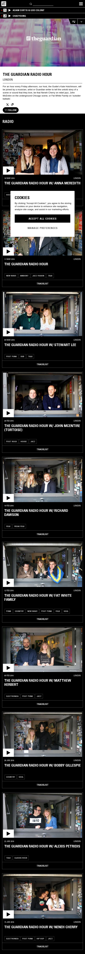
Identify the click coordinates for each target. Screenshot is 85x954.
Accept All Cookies (43, 218)
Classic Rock (20, 858)
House (9, 194)
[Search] (31, 4)
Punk (8, 611)
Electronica (12, 696)
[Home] (3, 3)
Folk (8, 526)
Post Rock (11, 441)
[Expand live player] (81, 21)
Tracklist (43, 283)
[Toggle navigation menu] (81, 3)
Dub (22, 356)
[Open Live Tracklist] (72, 21)
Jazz (32, 441)
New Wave (11, 275)
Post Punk (11, 356)
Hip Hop (40, 938)
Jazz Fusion (38, 275)
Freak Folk (19, 526)
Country (19, 611)
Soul (66, 611)
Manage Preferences (43, 228)
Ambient (24, 275)
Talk (50, 275)
